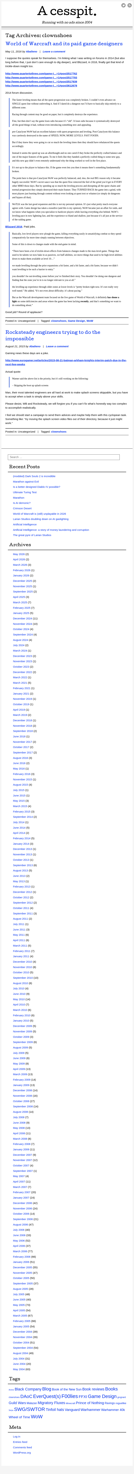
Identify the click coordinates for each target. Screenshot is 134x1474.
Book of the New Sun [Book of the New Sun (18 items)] (67, 1389)
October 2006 (21, 1213)
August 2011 (20, 918)
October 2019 (21, 704)
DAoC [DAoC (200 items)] (26, 1396)
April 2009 (19, 1068)
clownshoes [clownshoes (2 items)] (14, 1397)
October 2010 (21, 972)
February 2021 (21, 688)
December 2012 (22, 891)
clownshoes (58, 320)
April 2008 (19, 1133)
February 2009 (21, 1079)
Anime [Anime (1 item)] (11, 1390)
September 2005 (23, 1283)
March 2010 (20, 1009)
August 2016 (20, 757)
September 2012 (23, 902)
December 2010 (22, 961)
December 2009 (22, 1025)
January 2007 (21, 1197)
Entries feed (20, 1441)
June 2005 (19, 1299)
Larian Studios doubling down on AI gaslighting (41, 518)
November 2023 (22, 661)
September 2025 (23, 591)
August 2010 (20, 983)
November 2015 (22, 779)
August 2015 (20, 784)
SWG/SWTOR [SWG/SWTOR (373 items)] (29, 1409)
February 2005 (21, 1321)
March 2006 (20, 1251)
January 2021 (21, 693)
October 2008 (21, 1101)
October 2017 (21, 747)
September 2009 (23, 1042)
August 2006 (20, 1224)
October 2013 (21, 859)
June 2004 (19, 1363)
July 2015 (18, 790)
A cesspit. (67, 13)
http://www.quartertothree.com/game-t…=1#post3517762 (41, 73)
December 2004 (22, 1331)
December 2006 (22, 1203)
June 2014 (19, 827)
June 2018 (19, 736)
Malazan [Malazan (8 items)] (32, 1403)
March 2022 (20, 677)
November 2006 (22, 1208)
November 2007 (22, 1160)
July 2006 (18, 1229)
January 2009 (21, 1085)
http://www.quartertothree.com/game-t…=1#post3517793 (41, 77)
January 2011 (21, 956)
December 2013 (22, 848)
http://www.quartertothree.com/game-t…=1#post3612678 (41, 85)
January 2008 (21, 1149)
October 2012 (21, 897)
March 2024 (20, 650)
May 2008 (19, 1127)
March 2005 (20, 1315)
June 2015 (19, 795)
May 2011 (19, 934)
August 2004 (20, 1353)
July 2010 (18, 988)
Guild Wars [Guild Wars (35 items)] (17, 1403)
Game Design (76, 320)
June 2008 (19, 1122)
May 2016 (19, 768)
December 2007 (22, 1154)
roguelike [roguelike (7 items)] (121, 1403)
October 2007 (21, 1165)
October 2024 (21, 629)
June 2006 (19, 1235)
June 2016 (19, 763)
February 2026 (21, 570)
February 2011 (21, 951)
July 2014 (18, 822)
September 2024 (23, 634)
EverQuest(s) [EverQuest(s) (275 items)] (47, 1396)
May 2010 (19, 999)
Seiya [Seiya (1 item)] (11, 1410)
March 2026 (20, 564)
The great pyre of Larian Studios (32, 535)
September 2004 (23, 1347)
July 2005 (18, 1294)
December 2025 (22, 580)
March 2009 (20, 1074)
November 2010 (22, 967)
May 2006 (19, 1240)
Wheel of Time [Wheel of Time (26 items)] (19, 1417)
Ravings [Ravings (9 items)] (110, 1403)
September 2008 (23, 1106)
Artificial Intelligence (25, 524)
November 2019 (22, 698)
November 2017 (22, 741)
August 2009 (20, 1047)
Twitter (123, 5)
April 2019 (19, 709)
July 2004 (18, 1358)
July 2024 (18, 645)
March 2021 (20, 682)
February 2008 (21, 1143)
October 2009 (21, 1036)
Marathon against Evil (26, 481)
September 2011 (23, 913)
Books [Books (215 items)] (111, 1389)
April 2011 (19, 940)
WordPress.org (22, 1452)
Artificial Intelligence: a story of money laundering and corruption (51, 529)
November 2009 (22, 1031)
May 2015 (19, 800)
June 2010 (19, 993)
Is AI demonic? (22, 502)
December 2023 (22, 656)
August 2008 (20, 1111)
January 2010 (21, 1020)
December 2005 (22, 1267)
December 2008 (22, 1090)
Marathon (18, 497)
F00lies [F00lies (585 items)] (69, 1396)
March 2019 (20, 714)
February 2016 (21, 773)
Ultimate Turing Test (24, 492)
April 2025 (19, 596)
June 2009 (19, 1058)
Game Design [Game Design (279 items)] (102, 1396)
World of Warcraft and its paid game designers (64, 44)
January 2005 (21, 1326)
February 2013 (21, 886)
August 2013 (20, 870)
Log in (16, 1436)
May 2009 (19, 1063)
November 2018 (22, 725)
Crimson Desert (22, 508)
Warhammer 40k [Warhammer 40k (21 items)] (113, 1410)
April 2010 (19, 1004)
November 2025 (22, 586)
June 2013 (19, 875)
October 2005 (21, 1278)
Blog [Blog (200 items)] (46, 1388)
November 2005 (22, 1272)
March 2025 (20, 602)
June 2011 (19, 929)
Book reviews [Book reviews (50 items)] (93, 1389)
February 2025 (21, 607)
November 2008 (22, 1095)
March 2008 (20, 1138)
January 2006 (21, 1261)
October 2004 (21, 1342)
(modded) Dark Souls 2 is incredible (34, 476)
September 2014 (23, 816)
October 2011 (21, 908)
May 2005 (19, 1304)
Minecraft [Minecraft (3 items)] (70, 1403)
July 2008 (18, 1117)
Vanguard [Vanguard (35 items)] (72, 1410)
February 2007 (21, 1192)
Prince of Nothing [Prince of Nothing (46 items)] (90, 1403)
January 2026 (21, 575)
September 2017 (23, 752)
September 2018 (23, 730)
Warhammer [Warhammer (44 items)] (90, 1410)
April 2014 (19, 832)
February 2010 (21, 1015)
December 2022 (22, 672)
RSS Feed (129, 5)
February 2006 (21, 1256)
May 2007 (19, 1176)
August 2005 (20, 1288)
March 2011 (20, 945)
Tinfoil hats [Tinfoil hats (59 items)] (55, 1409)
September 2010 (23, 977)
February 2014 (21, 838)
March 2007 (20, 1186)
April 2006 (19, 1245)
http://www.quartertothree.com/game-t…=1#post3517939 (41, 81)
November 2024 (22, 623)
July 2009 (18, 1052)
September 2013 (23, 865)
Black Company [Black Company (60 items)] (28, 1389)
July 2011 (18, 924)
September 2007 (23, 1170)
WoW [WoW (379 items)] (37, 1416)
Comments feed (22, 1447)
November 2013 (22, 854)
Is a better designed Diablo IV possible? (36, 486)
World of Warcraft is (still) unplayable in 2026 (39, 513)
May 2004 (19, 1369)
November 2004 (22, 1337)
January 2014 (21, 843)
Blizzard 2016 (13, 226)
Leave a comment (54, 51)
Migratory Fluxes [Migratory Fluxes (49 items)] (51, 1403)
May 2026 (19, 554)
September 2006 (23, 1219)
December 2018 (22, 720)
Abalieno (31, 51)
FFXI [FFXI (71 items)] (83, 1396)
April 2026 (19, 559)
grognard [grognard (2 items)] (121, 1397)
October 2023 (21, 666)
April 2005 (19, 1310)
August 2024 (20, 639)
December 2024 (22, 618)
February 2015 (21, 811)
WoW (90, 320)
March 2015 (20, 806)
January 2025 (21, 613)
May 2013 (19, 881)
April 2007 (19, 1181)
